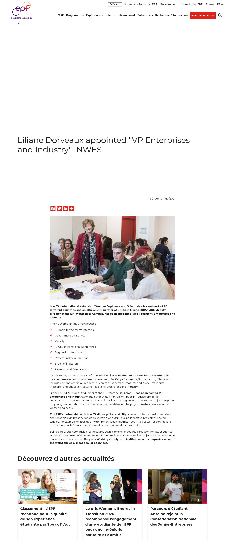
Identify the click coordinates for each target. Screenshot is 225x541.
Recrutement (169, 4)
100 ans (115, 4)
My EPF (197, 4)
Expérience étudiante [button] (100, 15)
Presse (210, 4)
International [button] (126, 15)
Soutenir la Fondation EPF (140, 4)
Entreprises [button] (145, 15)
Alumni (185, 4)
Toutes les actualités (185, 481)
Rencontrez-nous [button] (202, 15)
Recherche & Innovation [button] (171, 15)
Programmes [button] (75, 15)
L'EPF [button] (60, 15)
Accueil (21, 23)
